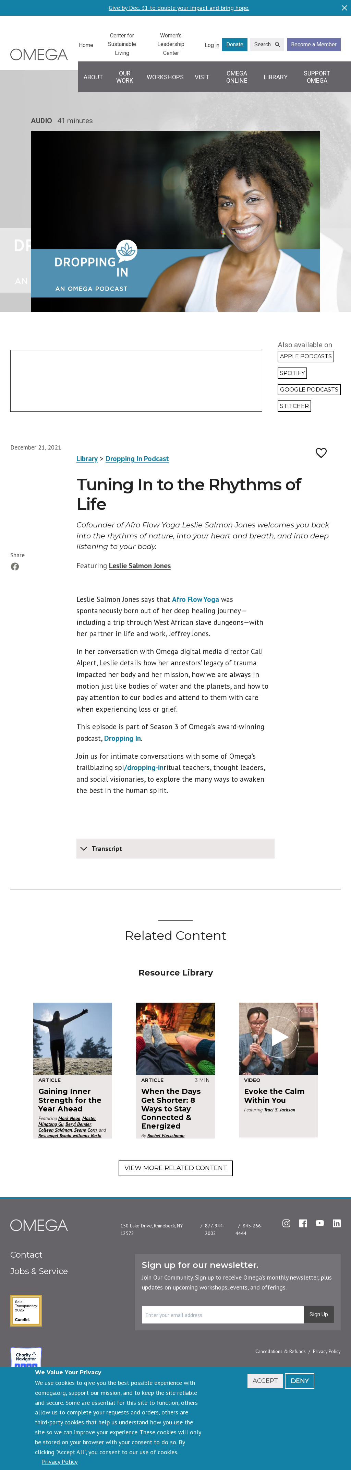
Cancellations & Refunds (280, 1351)
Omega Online (236, 77)
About (93, 77)
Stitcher (294, 406)
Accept (265, 1381)
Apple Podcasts (306, 356)
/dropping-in (144, 767)
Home (86, 45)
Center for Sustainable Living (122, 44)
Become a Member (314, 44)
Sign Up (319, 1314)
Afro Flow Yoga (195, 599)
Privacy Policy (327, 1351)
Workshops (165, 77)
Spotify (292, 373)
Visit (202, 77)
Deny (299, 1381)
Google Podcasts (309, 389)
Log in (212, 45)
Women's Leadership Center (170, 44)
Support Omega (317, 77)
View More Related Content (175, 1168)
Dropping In (122, 738)
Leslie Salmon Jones (140, 565)
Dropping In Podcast (137, 458)
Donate (234, 44)
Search (262, 44)
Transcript (107, 848)
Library (276, 77)
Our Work (124, 77)
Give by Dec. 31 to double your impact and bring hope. (179, 8)
